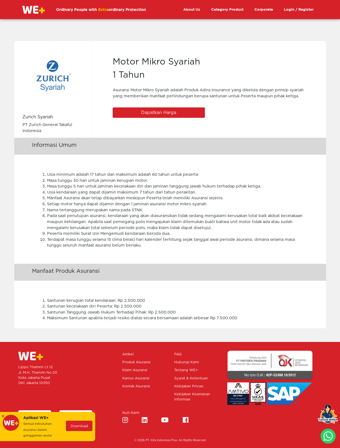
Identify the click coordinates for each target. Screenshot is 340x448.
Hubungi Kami (186, 362)
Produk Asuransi (136, 362)
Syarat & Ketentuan (191, 378)
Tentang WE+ (186, 370)
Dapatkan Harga (158, 112)
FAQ (178, 354)
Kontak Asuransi (136, 386)
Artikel (127, 354)
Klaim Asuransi (134, 370)
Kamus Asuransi (135, 378)
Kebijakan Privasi (188, 386)
